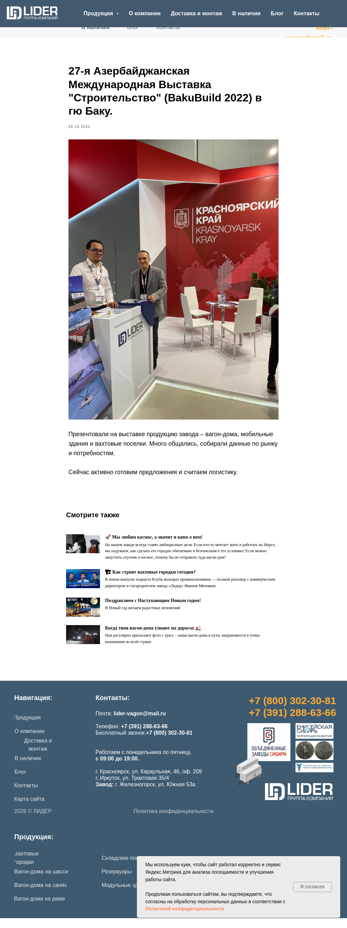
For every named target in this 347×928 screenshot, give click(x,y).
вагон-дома (221, 439)
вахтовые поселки (120, 448)
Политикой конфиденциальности (184, 908)
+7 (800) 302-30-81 (292, 710)
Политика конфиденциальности (173, 821)
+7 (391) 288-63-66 (292, 722)
